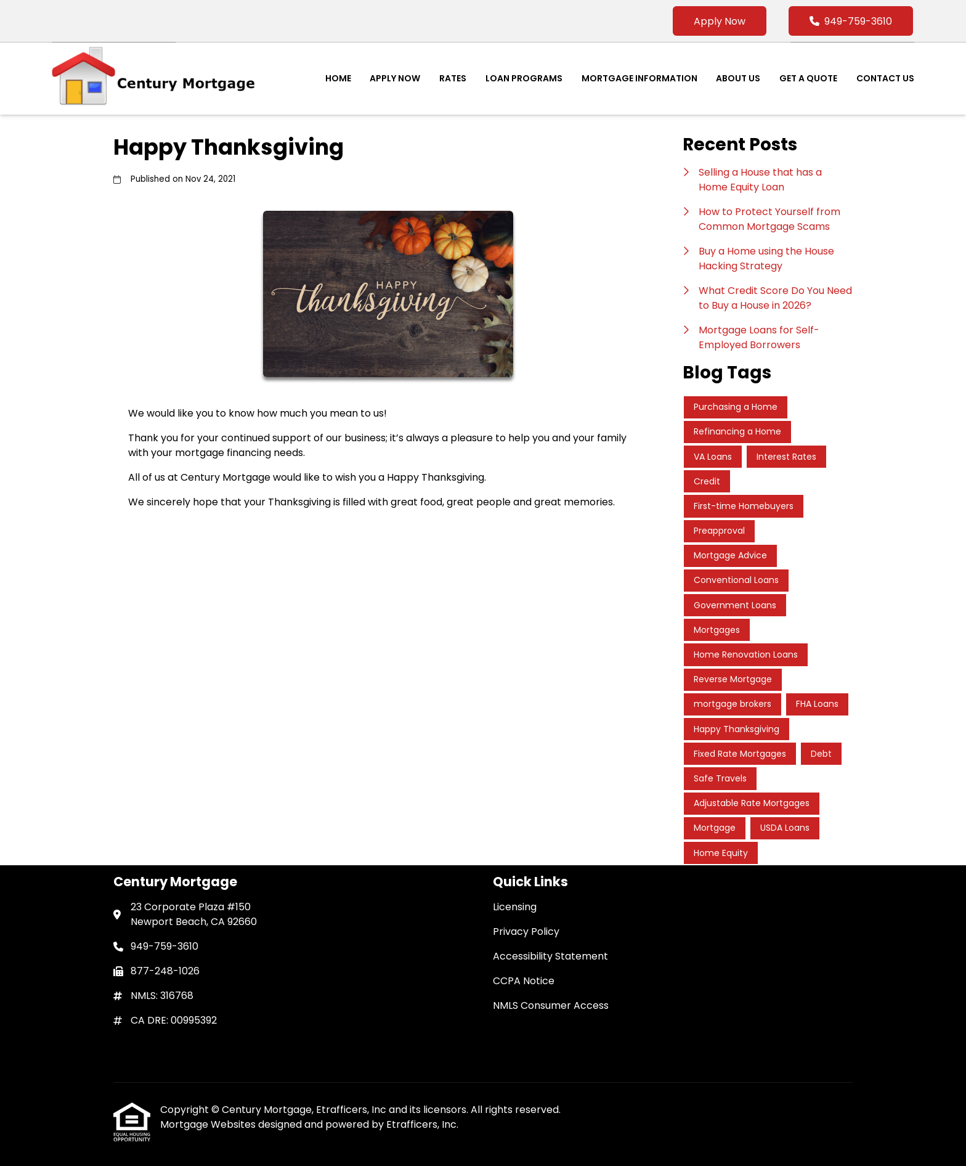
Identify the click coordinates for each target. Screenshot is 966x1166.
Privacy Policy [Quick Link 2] (526, 931)
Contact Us (885, 78)
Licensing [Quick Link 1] (515, 907)
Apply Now (719, 21)
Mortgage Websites (209, 1124)
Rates (452, 78)
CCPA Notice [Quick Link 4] (523, 981)
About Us (738, 78)
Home (338, 78)
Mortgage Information (639, 78)
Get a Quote (808, 78)
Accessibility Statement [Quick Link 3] (550, 956)
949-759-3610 (851, 21)
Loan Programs (523, 78)
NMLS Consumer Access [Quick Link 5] (551, 1005)
